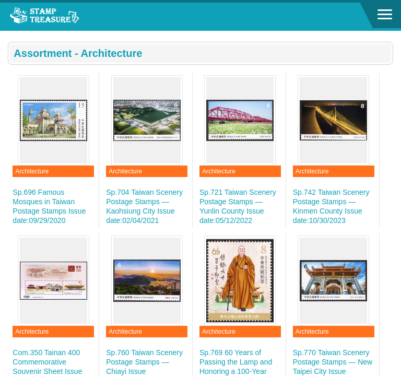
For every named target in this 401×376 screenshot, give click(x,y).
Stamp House (65, 16)
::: (11, 35)
